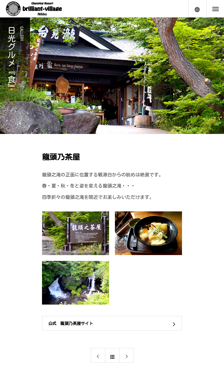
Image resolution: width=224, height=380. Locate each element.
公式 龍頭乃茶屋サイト (70, 323)
